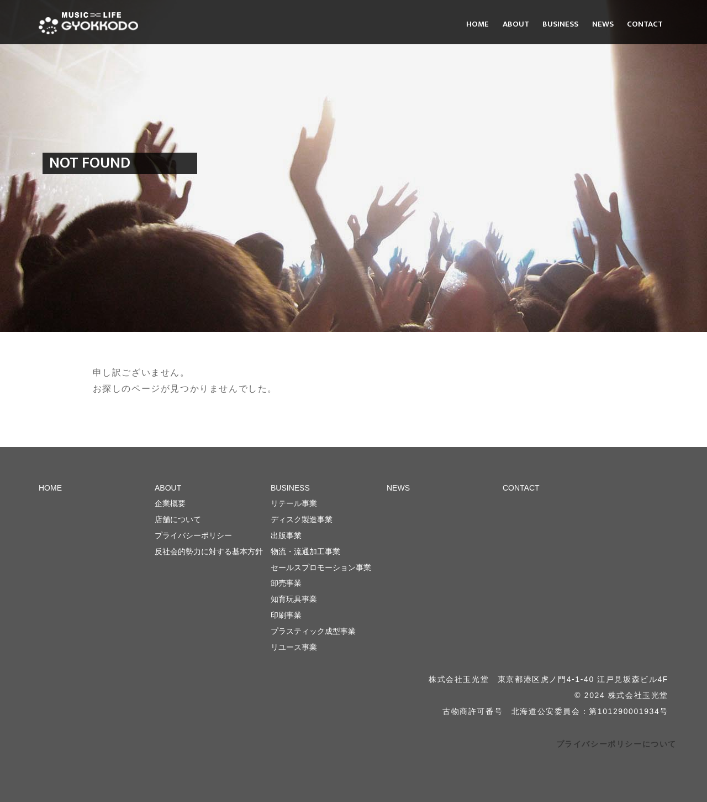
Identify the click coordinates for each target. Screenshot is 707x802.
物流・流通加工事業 (305, 551)
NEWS (603, 24)
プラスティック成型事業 (313, 631)
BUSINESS (560, 24)
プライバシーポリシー (193, 535)
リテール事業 (294, 503)
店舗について (178, 519)
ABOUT (516, 24)
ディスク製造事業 (302, 519)
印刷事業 (286, 615)
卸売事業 (286, 583)
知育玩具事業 (294, 599)
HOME (477, 24)
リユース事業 (294, 647)
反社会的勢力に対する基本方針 (209, 551)
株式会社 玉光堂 (88, 23)
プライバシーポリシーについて (616, 743)
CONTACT (645, 24)
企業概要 (170, 503)
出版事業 (286, 535)
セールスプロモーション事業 (321, 567)
